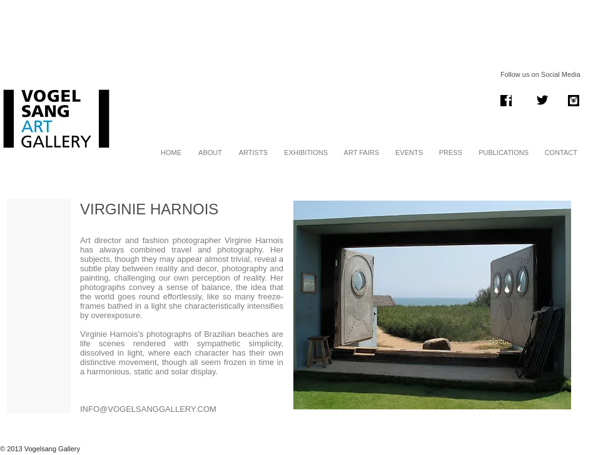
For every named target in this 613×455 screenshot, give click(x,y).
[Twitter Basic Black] (542, 100)
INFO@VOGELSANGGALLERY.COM (148, 409)
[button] (432, 305)
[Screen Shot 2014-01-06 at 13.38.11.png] (506, 100)
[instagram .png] (573, 100)
